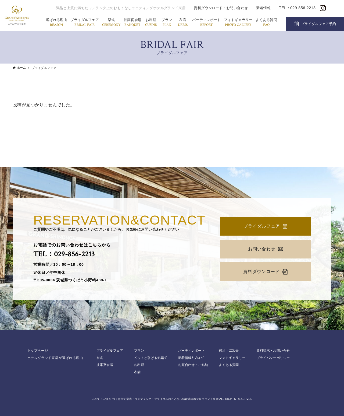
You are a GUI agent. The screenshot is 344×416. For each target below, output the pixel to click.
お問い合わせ (265, 249)
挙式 (111, 23)
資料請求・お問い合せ (273, 350)
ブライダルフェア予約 (318, 24)
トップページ (37, 350)
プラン (167, 23)
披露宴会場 (132, 23)
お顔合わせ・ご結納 (193, 365)
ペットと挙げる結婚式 (150, 358)
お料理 (151, 23)
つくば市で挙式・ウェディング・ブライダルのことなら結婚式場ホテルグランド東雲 (165, 398)
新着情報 (263, 8)
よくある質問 (266, 23)
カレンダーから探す (172, 127)
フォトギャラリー (238, 23)
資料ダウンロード (265, 272)
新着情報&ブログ (191, 358)
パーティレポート (206, 23)
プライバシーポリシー (273, 358)
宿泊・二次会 (229, 350)
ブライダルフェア (84, 23)
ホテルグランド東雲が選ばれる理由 (55, 358)
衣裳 (183, 23)
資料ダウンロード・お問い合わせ (221, 8)
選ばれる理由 (56, 23)
